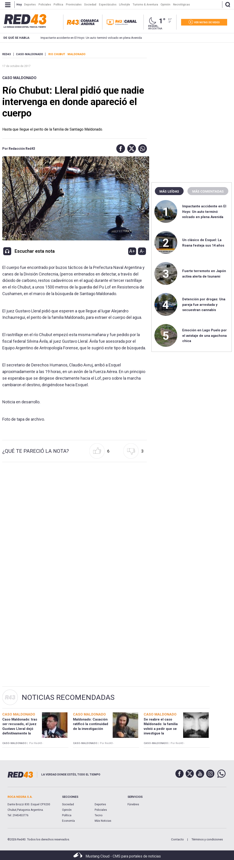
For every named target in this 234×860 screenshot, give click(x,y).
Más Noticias (103, 820)
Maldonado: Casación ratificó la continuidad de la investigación (90, 724)
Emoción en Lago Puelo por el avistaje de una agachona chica (204, 335)
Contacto (177, 839)
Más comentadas (208, 191)
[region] (191, 80)
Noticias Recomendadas (68, 697)
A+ (132, 251)
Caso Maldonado (19, 78)
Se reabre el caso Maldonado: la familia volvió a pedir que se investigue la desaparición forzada (161, 728)
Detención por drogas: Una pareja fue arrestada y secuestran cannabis (203, 304)
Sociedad (68, 804)
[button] (119, 148)
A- (142, 251)
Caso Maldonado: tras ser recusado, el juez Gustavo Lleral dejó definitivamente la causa (19, 728)
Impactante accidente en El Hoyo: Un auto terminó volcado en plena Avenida (84, 37)
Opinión (67, 809)
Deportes (100, 804)
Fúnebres (133, 804)
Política (66, 815)
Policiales (101, 809)
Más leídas (169, 191)
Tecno (98, 815)
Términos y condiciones (207, 839)
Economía (68, 820)
